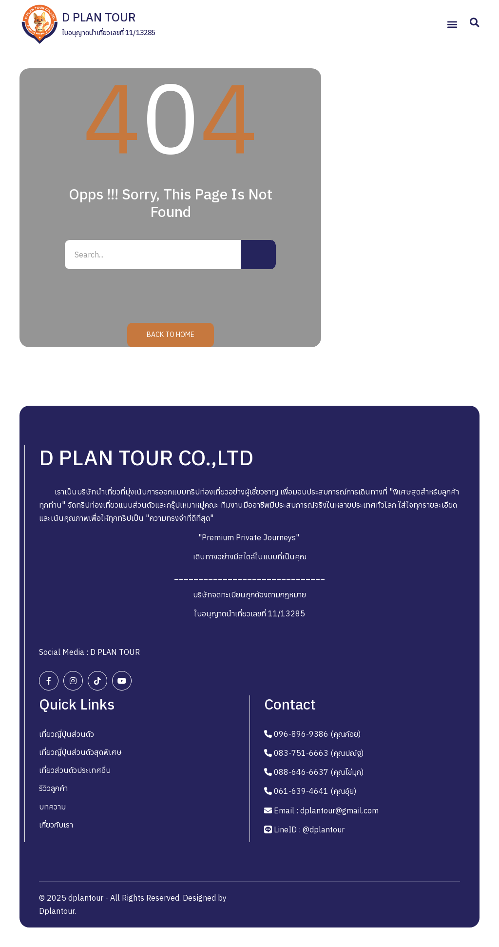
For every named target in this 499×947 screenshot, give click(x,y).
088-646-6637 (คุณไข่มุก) (319, 772)
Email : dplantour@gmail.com (326, 810)
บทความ (52, 806)
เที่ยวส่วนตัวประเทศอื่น (75, 770)
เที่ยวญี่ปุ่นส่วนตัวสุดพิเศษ (80, 752)
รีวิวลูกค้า (53, 788)
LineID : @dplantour (309, 829)
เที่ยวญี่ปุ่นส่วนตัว (66, 734)
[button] (452, 25)
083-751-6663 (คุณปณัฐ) (319, 753)
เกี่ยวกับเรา (56, 824)
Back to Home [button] (170, 334)
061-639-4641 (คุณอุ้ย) (315, 791)
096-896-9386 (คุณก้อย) (317, 734)
